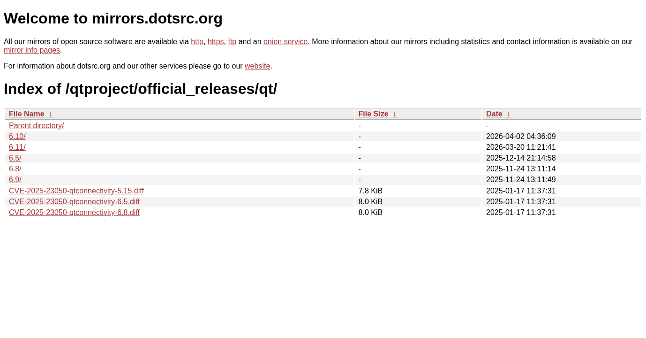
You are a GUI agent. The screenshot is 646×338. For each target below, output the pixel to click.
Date (494, 114)
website (257, 66)
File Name (27, 114)
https (216, 42)
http (197, 42)
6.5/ (15, 158)
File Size (374, 114)
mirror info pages (32, 50)
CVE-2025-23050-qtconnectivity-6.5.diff (74, 202)
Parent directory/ (36, 126)
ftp (232, 42)
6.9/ (15, 180)
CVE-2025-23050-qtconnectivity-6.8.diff (74, 212)
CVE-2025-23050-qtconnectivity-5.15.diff (76, 191)
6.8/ (15, 169)
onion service (285, 42)
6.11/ (17, 147)
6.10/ (17, 136)
